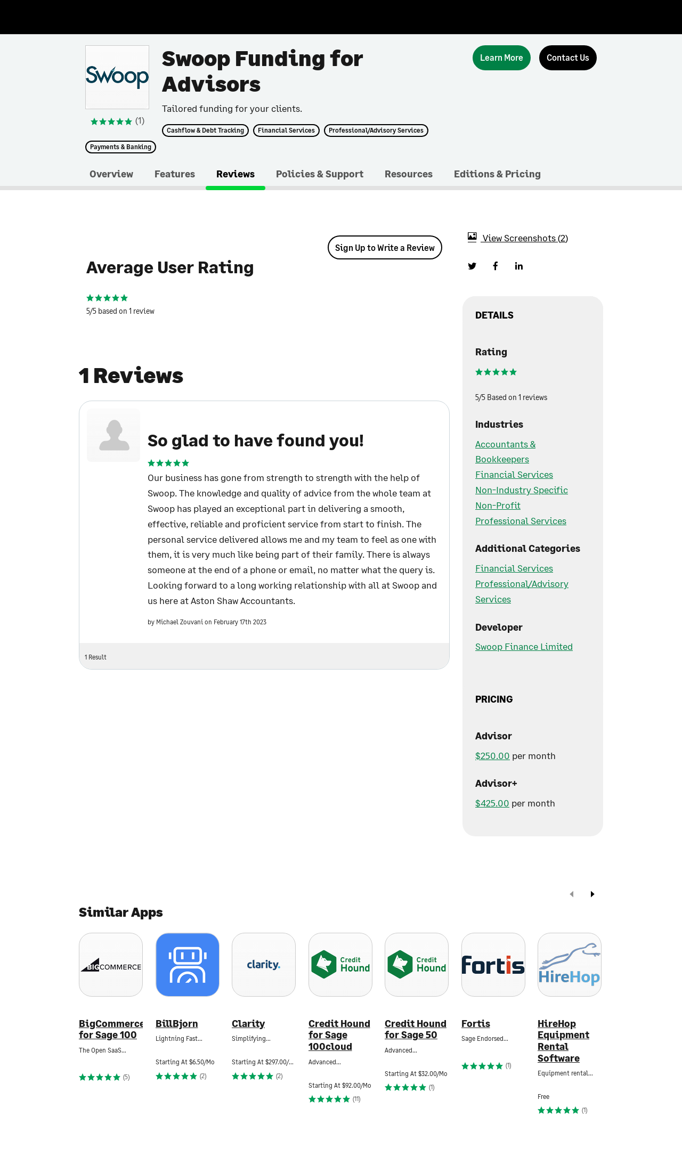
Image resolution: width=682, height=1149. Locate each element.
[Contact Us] (568, 57)
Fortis (475, 1023)
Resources (409, 174)
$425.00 (492, 803)
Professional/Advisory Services (376, 130)
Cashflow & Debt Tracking (205, 130)
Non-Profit (498, 505)
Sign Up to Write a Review (385, 247)
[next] (592, 895)
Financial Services (286, 130)
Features (175, 174)
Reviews (235, 174)
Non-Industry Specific (521, 489)
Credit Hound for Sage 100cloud (339, 1035)
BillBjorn (177, 1023)
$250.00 (492, 755)
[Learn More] (502, 57)
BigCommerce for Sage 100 (111, 1029)
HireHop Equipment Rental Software (563, 1041)
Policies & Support (319, 174)
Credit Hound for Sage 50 (415, 1029)
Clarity (248, 1023)
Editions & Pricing (497, 174)
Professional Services (520, 520)
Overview (111, 174)
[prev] (571, 895)
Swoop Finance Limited (524, 646)
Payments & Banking (120, 147)
